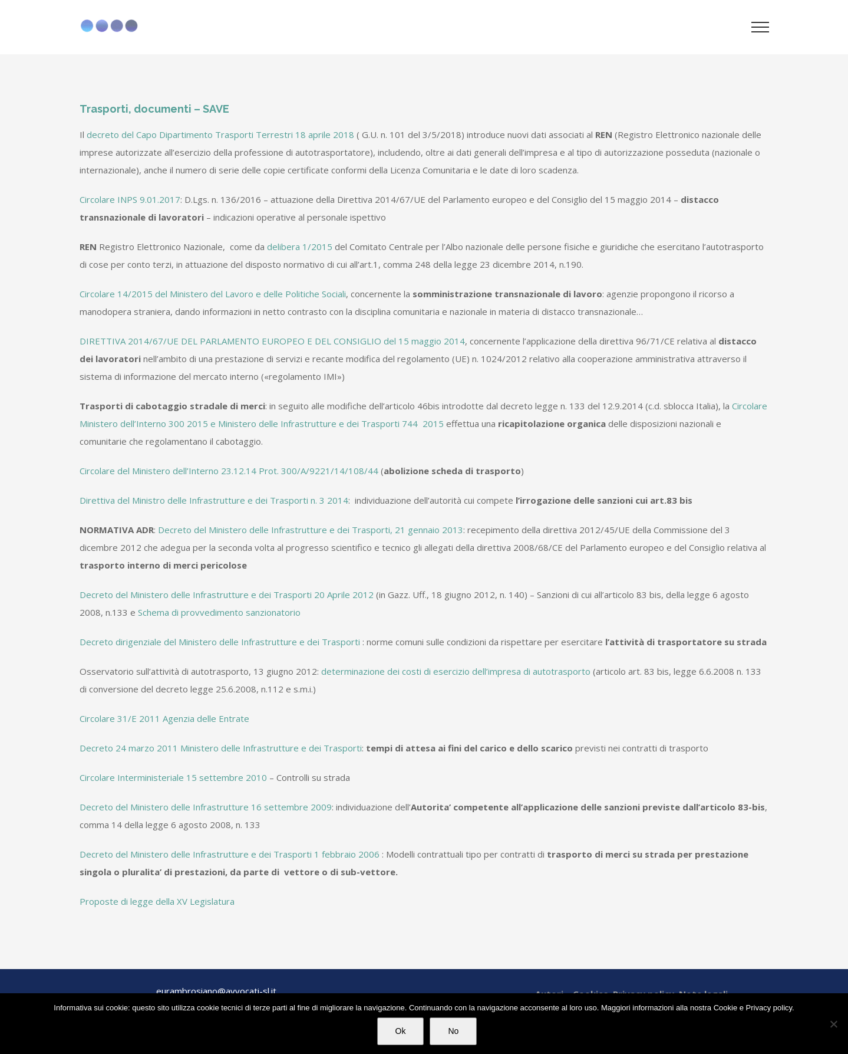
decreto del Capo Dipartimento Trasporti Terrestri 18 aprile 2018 (220, 134)
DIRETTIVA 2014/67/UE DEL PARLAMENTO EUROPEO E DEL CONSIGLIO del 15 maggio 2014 (272, 341)
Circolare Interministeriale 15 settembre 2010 (173, 777)
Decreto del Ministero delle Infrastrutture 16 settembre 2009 (206, 807)
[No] (833, 1024)
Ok (400, 1031)
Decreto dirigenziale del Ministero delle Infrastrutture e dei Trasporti (220, 642)
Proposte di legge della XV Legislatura (157, 901)
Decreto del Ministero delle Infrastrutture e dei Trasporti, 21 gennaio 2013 (310, 530)
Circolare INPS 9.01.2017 (130, 199)
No (453, 1031)
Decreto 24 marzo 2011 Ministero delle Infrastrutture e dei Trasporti (221, 748)
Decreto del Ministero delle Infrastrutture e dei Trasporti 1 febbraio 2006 (230, 854)
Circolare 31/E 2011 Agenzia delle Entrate (164, 718)
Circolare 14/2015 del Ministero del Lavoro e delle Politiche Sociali (213, 294)
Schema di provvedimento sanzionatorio (219, 612)
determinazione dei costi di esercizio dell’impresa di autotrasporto (455, 671)
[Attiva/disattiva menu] (760, 27)
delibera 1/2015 (299, 246)
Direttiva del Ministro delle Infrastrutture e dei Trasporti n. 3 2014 (214, 500)
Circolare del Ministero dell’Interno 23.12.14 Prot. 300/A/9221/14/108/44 (230, 471)
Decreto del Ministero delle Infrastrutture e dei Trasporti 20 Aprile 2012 (227, 594)
